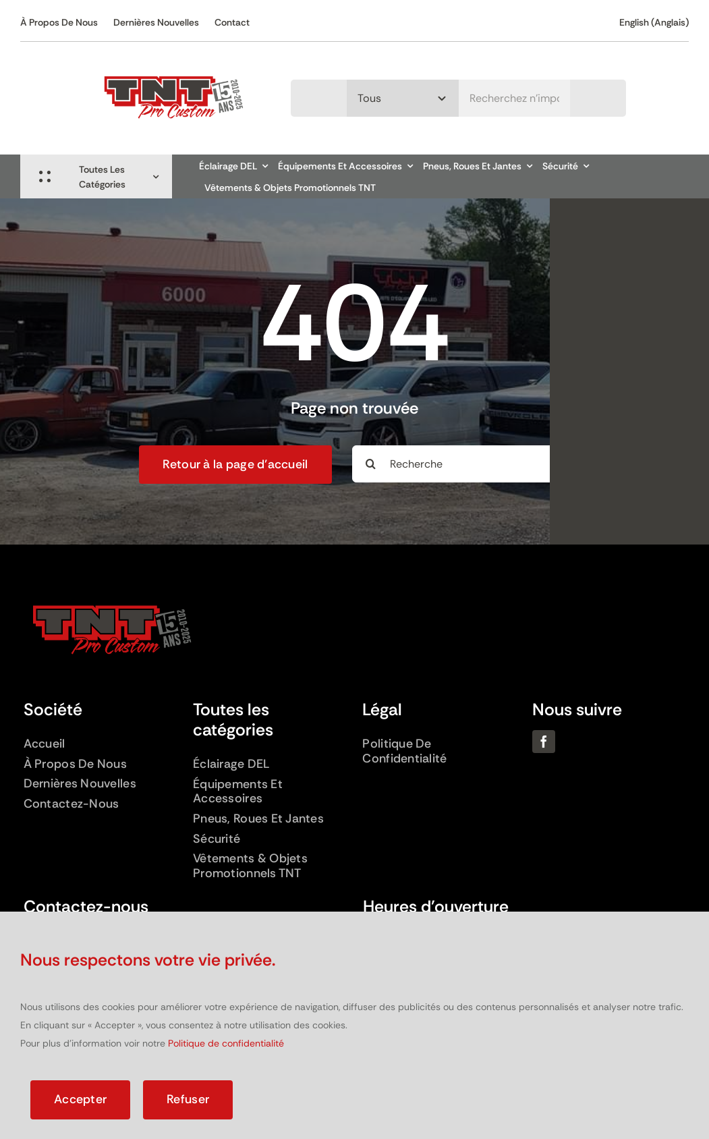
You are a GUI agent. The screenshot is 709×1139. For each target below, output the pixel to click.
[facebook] (543, 741)
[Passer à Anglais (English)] (654, 22)
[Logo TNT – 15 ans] (173, 67)
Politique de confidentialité (226, 1043)
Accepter (80, 1099)
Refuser (188, 1099)
